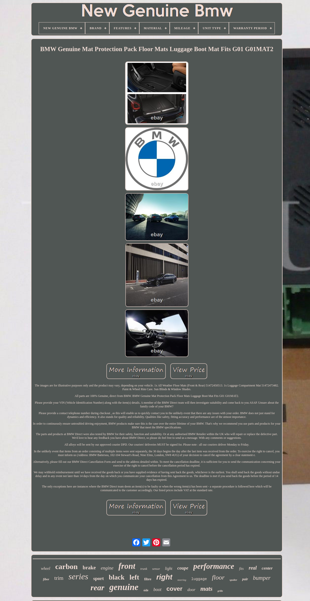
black (117, 577)
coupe (182, 568)
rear (97, 587)
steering (181, 579)
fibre (148, 579)
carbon (66, 566)
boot (157, 589)
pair (245, 579)
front (126, 566)
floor (218, 577)
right (164, 577)
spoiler (233, 579)
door (191, 589)
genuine (124, 587)
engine (107, 568)
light (168, 568)
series (78, 576)
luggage (199, 579)
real (253, 568)
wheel (45, 568)
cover (174, 588)
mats (206, 588)
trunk (143, 569)
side (146, 590)
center (267, 568)
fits (241, 569)
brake (89, 568)
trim (58, 578)
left (134, 577)
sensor (156, 569)
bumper (262, 578)
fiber (46, 579)
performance (213, 566)
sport (98, 578)
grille (220, 591)
